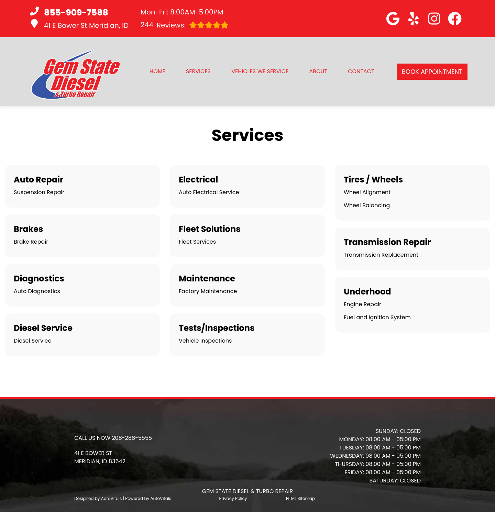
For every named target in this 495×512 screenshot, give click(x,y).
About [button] (318, 71)
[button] (393, 18)
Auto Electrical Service (209, 192)
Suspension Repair (39, 192)
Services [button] (198, 71)
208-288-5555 (132, 438)
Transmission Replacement (381, 255)
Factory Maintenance (208, 291)
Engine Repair (362, 304)
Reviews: (185, 25)
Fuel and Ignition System (377, 317)
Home (157, 71)
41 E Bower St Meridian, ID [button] (79, 24)
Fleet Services (197, 242)
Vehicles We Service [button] (259, 71)
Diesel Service (32, 341)
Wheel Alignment (367, 192)
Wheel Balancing (367, 205)
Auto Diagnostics (37, 291)
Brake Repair (31, 242)
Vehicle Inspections (205, 341)
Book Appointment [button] (432, 71)
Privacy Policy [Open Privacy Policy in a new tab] (233, 498)
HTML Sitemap (300, 498)
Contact (361, 71)
